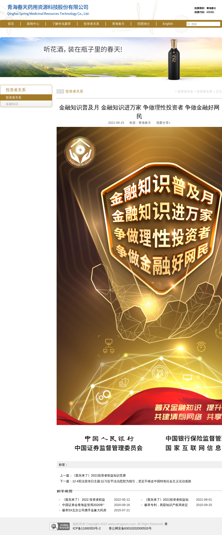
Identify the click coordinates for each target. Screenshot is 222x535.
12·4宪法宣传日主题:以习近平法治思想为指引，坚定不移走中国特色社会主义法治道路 (131, 481)
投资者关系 (91, 23)
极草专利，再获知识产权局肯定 (166, 505)
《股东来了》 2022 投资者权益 (83, 499)
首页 (11, 23)
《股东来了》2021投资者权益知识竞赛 (99, 475)
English (168, 23)
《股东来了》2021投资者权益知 (166, 499)
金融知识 (12, 104)
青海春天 (118, 23)
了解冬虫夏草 (61, 23)
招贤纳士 (143, 23)
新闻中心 (33, 23)
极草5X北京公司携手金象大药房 (84, 510)
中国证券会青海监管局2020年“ (83, 505)
